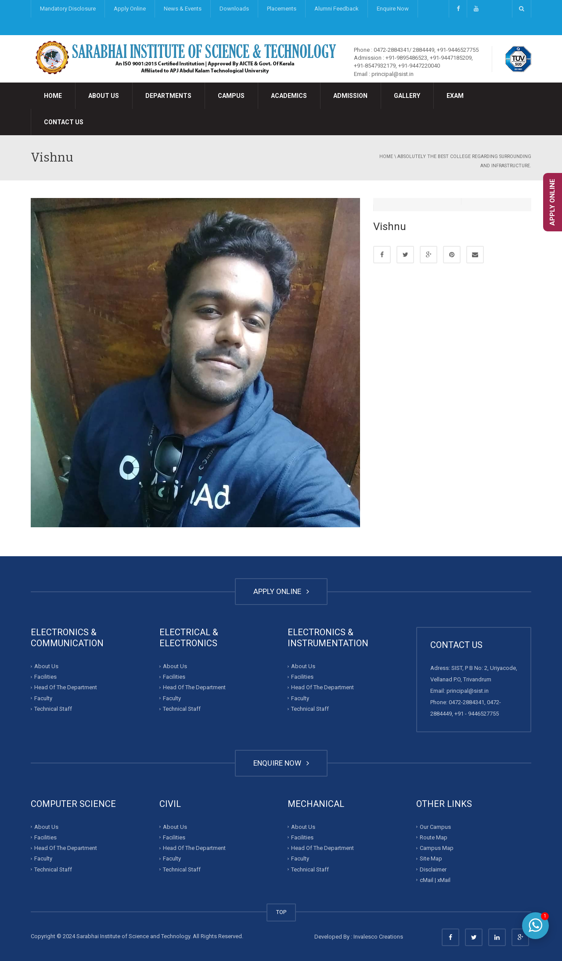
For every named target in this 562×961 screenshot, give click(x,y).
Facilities (45, 676)
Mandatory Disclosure (68, 8)
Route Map (433, 837)
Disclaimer (433, 869)
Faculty (43, 698)
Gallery (407, 95)
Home (53, 95)
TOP (281, 912)
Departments (168, 95)
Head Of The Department (65, 687)
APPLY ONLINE (281, 591)
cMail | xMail (435, 880)
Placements (281, 8)
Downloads (234, 8)
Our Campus (435, 826)
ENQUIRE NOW (281, 763)
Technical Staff (53, 708)
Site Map (431, 858)
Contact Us (63, 122)
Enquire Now (393, 8)
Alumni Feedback (336, 8)
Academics (289, 95)
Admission (350, 95)
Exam (455, 95)
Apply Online (130, 8)
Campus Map (437, 848)
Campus (231, 95)
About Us (103, 95)
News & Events (183, 8)
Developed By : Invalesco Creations (358, 936)
